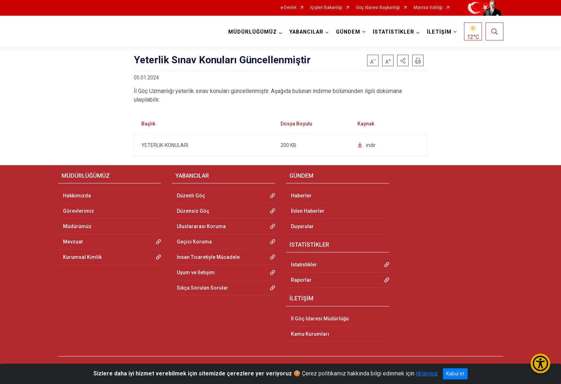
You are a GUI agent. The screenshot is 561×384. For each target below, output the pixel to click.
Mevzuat (73, 242)
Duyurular (302, 226)
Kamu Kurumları (310, 334)
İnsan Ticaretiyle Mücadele (208, 257)
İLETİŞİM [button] (439, 32)
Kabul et (455, 373)
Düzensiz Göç (193, 211)
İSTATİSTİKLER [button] (393, 32)
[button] (403, 60)
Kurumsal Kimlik (82, 257)
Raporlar (301, 280)
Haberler (301, 195)
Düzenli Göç (191, 195)
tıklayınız (427, 373)
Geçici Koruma (194, 242)
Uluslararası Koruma (201, 226)
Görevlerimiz (78, 211)
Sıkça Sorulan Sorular (202, 288)
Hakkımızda (77, 195)
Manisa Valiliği (428, 7)
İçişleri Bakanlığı (326, 7)
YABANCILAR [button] (306, 32)
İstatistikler (304, 264)
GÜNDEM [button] (348, 32)
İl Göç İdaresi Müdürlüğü (320, 318)
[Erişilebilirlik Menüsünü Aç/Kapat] (540, 363)
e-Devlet (288, 7)
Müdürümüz (77, 226)
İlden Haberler (308, 211)
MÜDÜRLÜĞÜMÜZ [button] (252, 32)
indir (366, 145)
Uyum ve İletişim (196, 272)
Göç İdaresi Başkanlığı (378, 7)
